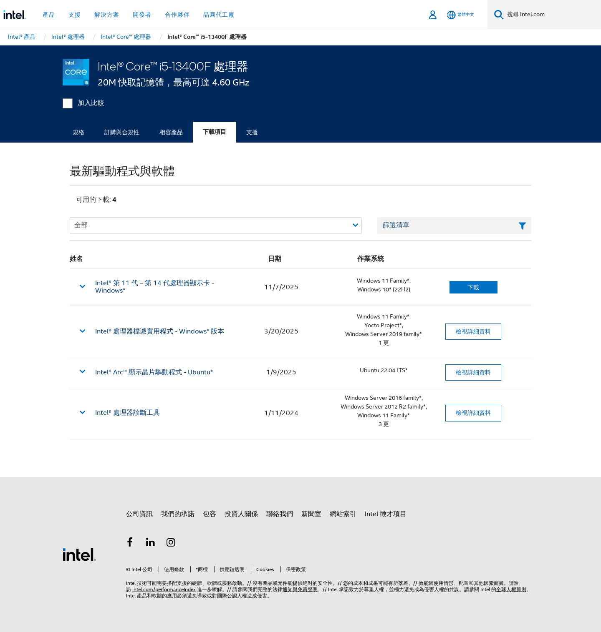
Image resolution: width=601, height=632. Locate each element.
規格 (78, 132)
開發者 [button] (142, 14)
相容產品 (171, 132)
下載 (473, 287)
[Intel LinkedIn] (151, 543)
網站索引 (343, 514)
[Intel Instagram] (171, 543)
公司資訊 (139, 514)
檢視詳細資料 (473, 331)
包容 (209, 514)
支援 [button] (74, 14)
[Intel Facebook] (130, 543)
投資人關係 (241, 514)
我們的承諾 (177, 514)
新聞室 (311, 514)
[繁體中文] (460, 14)
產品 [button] (49, 14)
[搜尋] (499, 14)
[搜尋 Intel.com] (552, 14)
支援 (252, 132)
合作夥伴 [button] (177, 14)
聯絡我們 (279, 514)
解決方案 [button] (106, 14)
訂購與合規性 (121, 132)
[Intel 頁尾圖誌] (79, 554)
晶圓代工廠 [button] (219, 14)
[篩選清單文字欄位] (454, 225)
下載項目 (214, 132)
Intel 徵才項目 (386, 514)
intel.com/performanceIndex (164, 589)
